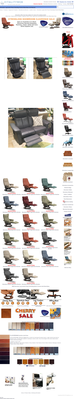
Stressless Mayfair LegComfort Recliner (50, 194)
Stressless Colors (68, 65)
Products (6, 9)
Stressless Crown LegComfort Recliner (12, 248)
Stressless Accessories (67, 185)
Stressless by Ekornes (24, 9)
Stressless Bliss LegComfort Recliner (50, 229)
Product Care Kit (68, 211)
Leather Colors (32, 9)
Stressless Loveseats (67, 158)
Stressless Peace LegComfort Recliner (12, 212)
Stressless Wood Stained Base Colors (31, 321)
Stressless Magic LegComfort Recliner (31, 212)
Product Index (28, 392)
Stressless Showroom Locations (50, 4)
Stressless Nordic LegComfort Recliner (31, 284)
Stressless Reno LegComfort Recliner (11, 266)
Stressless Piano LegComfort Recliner (31, 248)
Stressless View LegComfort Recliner (50, 266)
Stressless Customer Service (50, 1)
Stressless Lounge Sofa (67, 170)
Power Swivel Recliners (67, 77)
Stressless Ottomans (68, 192)
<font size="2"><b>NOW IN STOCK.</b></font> (31, 42)
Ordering (60, 4)
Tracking (64, 4)
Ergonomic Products (13, 9)
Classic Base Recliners (67, 88)
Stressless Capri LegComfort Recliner (31, 229)
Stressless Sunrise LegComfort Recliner (30, 194)
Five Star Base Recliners (68, 123)
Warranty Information (68, 209)
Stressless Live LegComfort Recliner (49, 212)
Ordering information (35, 392)
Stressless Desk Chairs (67, 135)
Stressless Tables (68, 189)
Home (1, 9)
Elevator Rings (67, 187)
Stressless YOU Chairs (67, 147)
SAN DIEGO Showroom (67, 27)
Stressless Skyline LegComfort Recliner (11, 284)
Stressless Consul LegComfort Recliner (11, 194)
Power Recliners (68, 111)
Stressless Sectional (68, 182)
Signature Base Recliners (68, 100)
